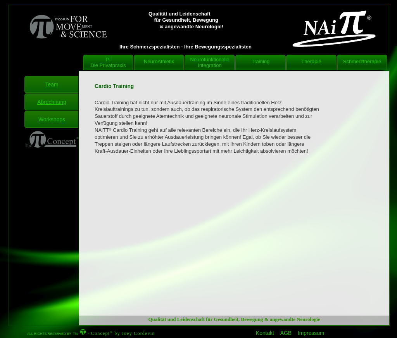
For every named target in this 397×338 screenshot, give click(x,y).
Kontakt (265, 333)
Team (52, 84)
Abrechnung (51, 102)
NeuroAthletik (159, 61)
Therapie (311, 61)
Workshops (51, 119)
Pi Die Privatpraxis (108, 62)
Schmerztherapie (362, 61)
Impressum (311, 333)
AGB (286, 333)
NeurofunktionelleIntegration (209, 62)
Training (260, 61)
